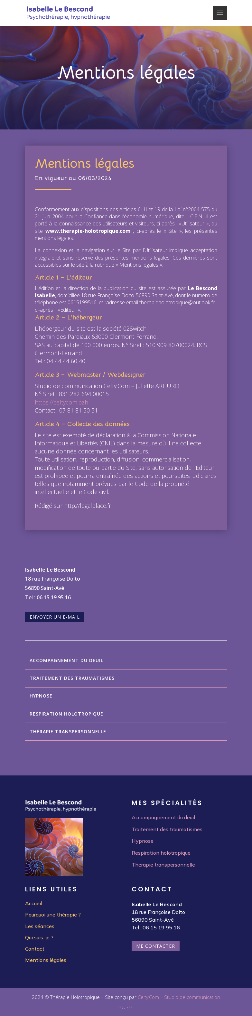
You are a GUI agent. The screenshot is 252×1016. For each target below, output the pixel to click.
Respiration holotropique (66, 714)
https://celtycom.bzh (61, 402)
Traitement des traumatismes (72, 678)
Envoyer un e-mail (55, 617)
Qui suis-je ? (39, 937)
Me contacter (155, 946)
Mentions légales (45, 960)
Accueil (33, 903)
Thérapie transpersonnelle (68, 731)
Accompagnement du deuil (66, 660)
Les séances (39, 926)
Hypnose (41, 696)
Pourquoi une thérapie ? (53, 914)
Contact (34, 948)
